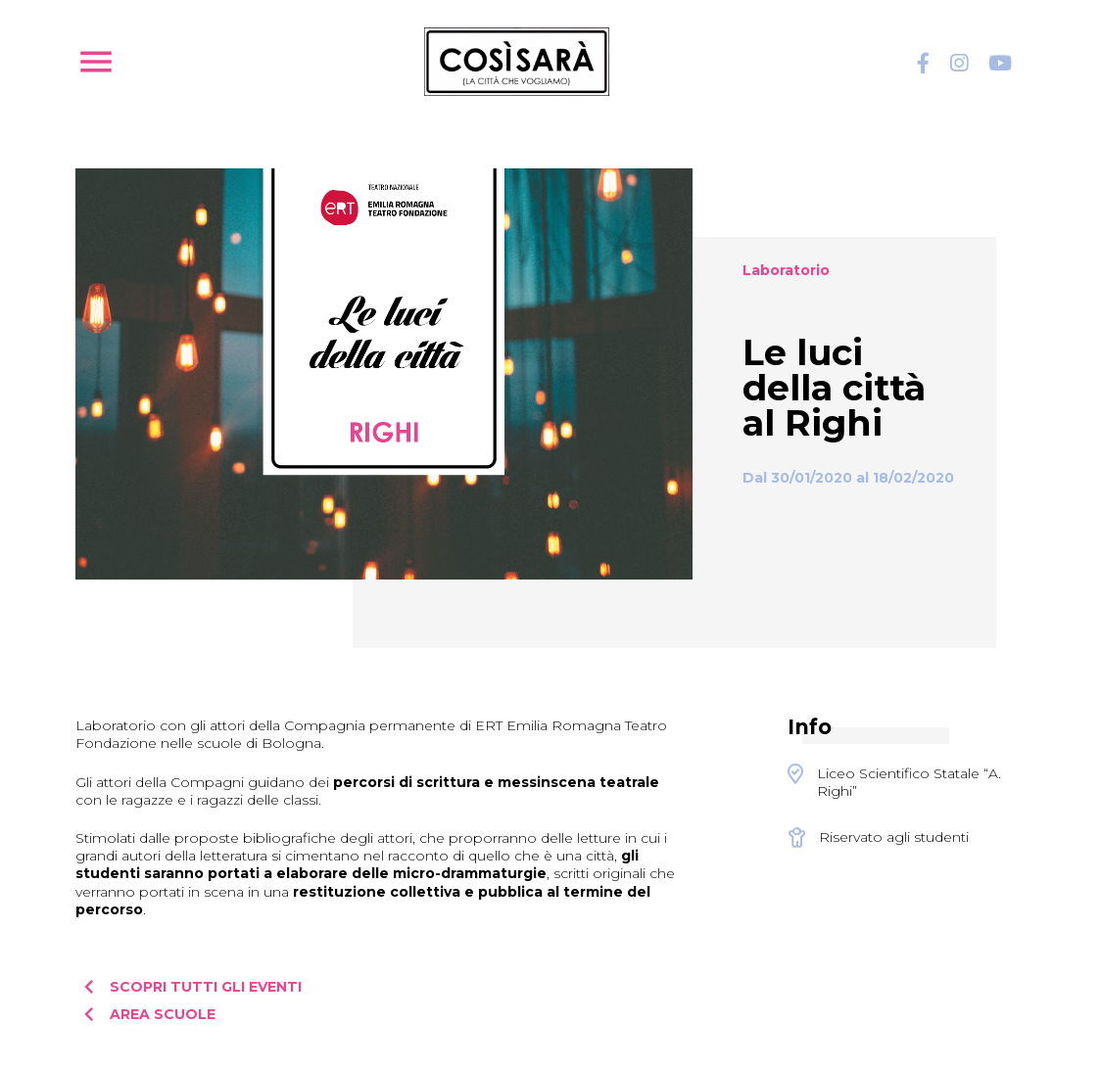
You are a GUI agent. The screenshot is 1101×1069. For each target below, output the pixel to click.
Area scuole (145, 1014)
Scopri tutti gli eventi (188, 986)
